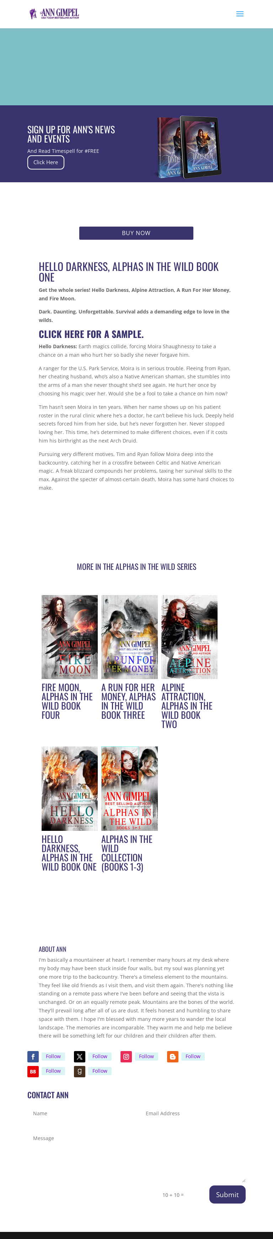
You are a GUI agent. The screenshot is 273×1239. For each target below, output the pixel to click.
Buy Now (136, 233)
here (75, 334)
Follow (53, 1056)
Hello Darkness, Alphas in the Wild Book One (69, 852)
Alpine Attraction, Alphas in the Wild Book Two (187, 705)
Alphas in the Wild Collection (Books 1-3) (126, 852)
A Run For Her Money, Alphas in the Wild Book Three (128, 701)
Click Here (52, 162)
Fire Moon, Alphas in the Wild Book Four (67, 701)
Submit (227, 1194)
